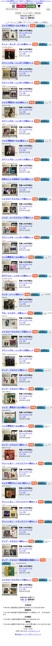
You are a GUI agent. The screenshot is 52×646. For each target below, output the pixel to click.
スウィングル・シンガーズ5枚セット (18, 63)
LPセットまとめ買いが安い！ (25, 3)
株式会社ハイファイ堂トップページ (28, 634)
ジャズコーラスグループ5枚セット (17, 199)
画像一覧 (23, 18)
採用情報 (39, 3)
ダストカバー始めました (39, 1)
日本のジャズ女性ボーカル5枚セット (18, 179)
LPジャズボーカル (25, 33)
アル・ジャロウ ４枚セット (14, 313)
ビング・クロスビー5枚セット (15, 370)
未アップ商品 (25, 1)
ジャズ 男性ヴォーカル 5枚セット (16, 483)
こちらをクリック (33, 631)
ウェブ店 (22, 35)
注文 (47, 26)
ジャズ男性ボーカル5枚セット (15, 257)
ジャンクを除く (28, 13)
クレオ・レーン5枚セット (13, 294)
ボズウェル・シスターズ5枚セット (17, 276)
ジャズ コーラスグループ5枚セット (18, 218)
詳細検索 (18, 13)
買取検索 (37, 13)
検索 (48, 9)
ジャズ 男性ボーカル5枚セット (15, 102)
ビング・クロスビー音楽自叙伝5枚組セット (20, 560)
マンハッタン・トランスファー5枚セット (20, 463)
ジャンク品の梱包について (10, 1)
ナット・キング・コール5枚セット (17, 44)
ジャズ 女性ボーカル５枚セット (15, 25)
